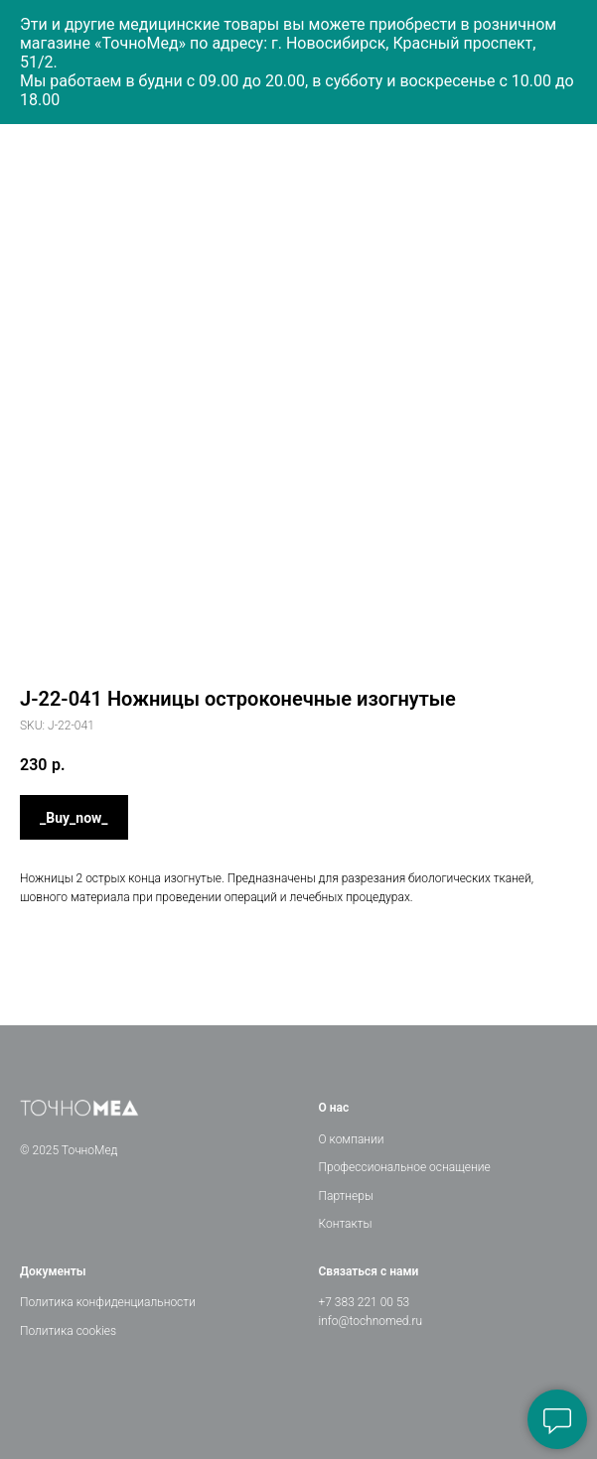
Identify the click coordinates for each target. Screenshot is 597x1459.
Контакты (346, 1224)
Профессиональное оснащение (405, 1167)
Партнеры (346, 1196)
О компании (351, 1139)
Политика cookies (68, 1331)
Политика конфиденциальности (108, 1302)
